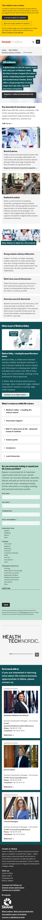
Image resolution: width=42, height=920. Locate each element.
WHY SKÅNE (13, 50)
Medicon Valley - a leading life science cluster (19, 411)
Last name (5, 502)
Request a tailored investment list (18, 94)
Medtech (7, 531)
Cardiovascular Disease (11, 580)
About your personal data (23, 911)
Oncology (7, 568)
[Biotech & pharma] (21, 149)
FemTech (7, 557)
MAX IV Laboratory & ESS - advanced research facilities (21, 430)
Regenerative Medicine (11, 575)
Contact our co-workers (11, 890)
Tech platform (8, 560)
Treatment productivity (11, 553)
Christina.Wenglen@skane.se (19, 829)
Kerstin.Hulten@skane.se (18, 778)
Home (4, 50)
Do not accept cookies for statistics (18, 23)
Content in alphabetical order (13, 917)
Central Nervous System (11, 573)
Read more (25, 612)
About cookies (7, 911)
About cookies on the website (12, 32)
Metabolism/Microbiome (11, 577)
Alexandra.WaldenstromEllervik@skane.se (19, 726)
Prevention (7, 551)
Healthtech (7, 533)
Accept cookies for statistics (16, 18)
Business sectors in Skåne (11, 52)
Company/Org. (7, 511)
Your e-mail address (9, 519)
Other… (6, 537)
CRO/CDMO (8, 544)
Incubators (10, 448)
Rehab (6, 555)
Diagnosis (7, 546)
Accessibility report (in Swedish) (14, 914)
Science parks (12, 440)
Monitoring (7, 548)
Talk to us (6, 123)
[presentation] (16, 595)
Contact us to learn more (15, 395)
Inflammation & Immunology (13, 571)
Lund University (13, 456)
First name (5, 493)
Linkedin (7, 895)
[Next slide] (37, 655)
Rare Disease (8, 582)
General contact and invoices (13, 888)
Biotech (6, 535)
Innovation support (14, 421)
